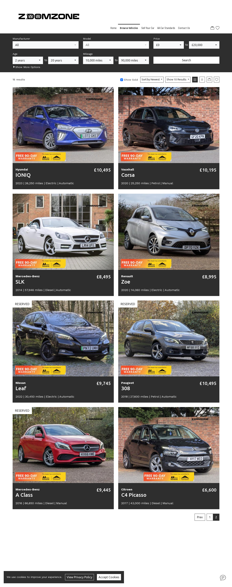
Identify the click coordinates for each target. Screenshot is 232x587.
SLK (20, 281)
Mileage (88, 53)
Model (87, 38)
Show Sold (130, 79)
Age (15, 53)
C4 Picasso (133, 495)
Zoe (125, 281)
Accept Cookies (109, 577)
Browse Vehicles (129, 28)
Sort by (151, 79)
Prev (200, 517)
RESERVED (22, 304)
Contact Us (184, 28)
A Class (24, 495)
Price (156, 38)
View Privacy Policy (79, 577)
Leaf (21, 388)
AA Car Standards (166, 28)
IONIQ (23, 175)
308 (125, 388)
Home (113, 28)
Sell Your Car (147, 28)
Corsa (128, 175)
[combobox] (45, 44)
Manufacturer (21, 38)
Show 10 (177, 79)
